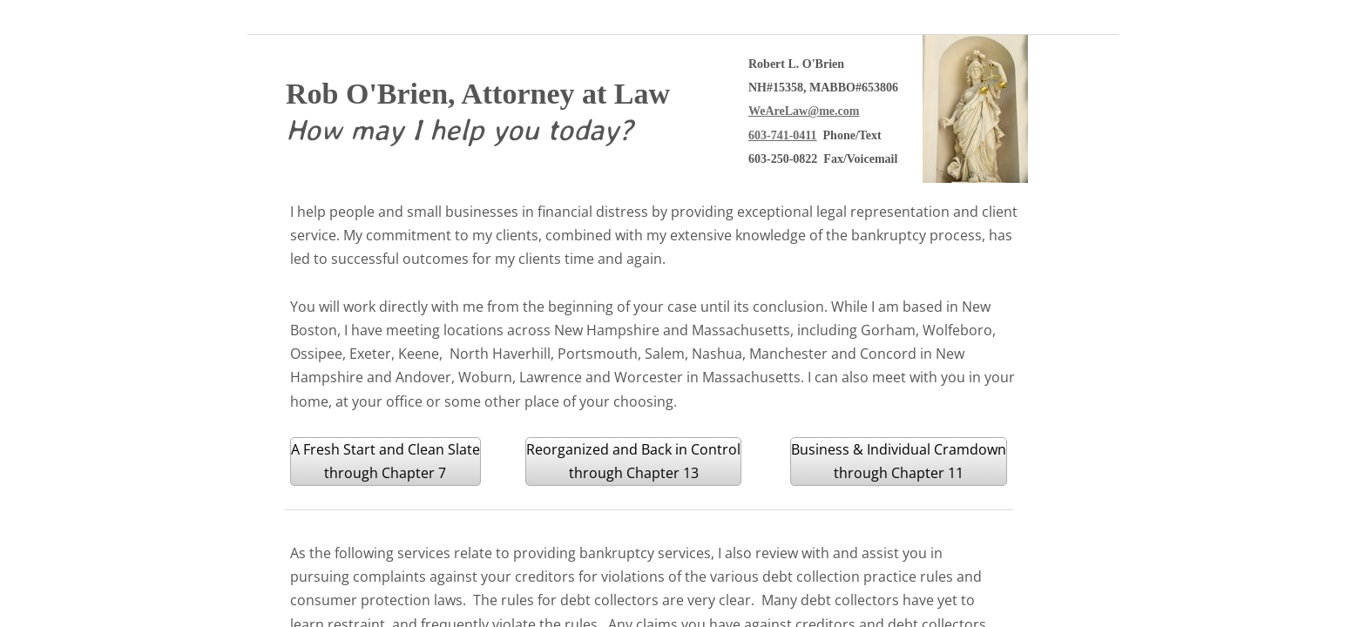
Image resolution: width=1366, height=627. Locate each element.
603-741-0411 (782, 135)
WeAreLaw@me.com (803, 111)
